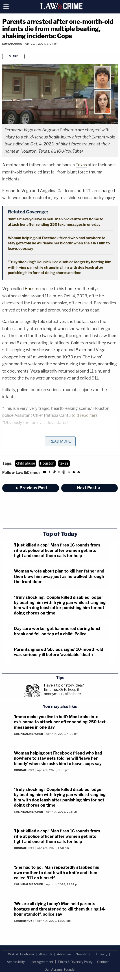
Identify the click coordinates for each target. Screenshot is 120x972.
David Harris (12, 43)
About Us (45, 954)
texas (63, 463)
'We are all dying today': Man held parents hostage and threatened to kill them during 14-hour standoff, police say (60, 909)
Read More (60, 441)
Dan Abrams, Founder (60, 969)
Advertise (64, 954)
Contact (103, 962)
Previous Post (31, 487)
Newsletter (84, 954)
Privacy (101, 954)
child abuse (25, 463)
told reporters (85, 415)
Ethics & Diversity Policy (75, 962)
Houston (33, 288)
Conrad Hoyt (24, 770)
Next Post (89, 487)
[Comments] (3, 49)
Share (13, 56)
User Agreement (41, 962)
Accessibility (16, 962)
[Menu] (6, 6)
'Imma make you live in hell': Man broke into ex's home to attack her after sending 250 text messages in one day (60, 722)
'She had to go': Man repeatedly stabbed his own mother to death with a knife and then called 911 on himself (56, 872)
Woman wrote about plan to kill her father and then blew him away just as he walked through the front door (59, 576)
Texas (81, 164)
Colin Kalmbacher (28, 733)
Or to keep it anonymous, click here (62, 691)
